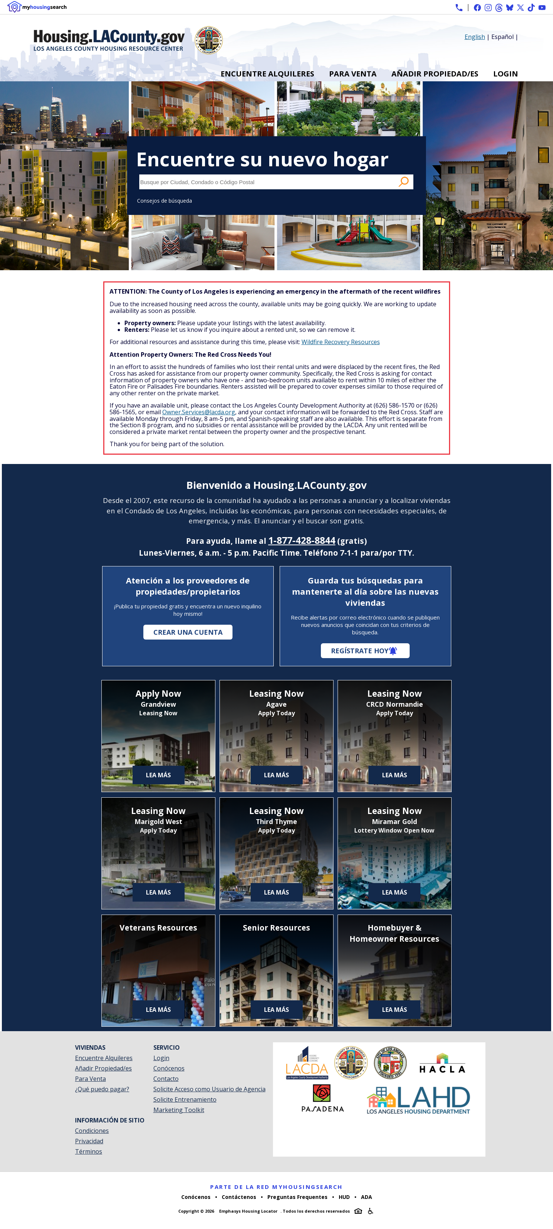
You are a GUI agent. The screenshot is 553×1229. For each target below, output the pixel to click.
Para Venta (353, 74)
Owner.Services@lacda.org (198, 412)
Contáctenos (239, 1196)
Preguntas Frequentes (297, 1196)
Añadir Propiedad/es (434, 74)
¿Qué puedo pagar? (102, 1089)
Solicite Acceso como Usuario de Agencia (209, 1089)
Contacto (166, 1079)
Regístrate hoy (359, 650)
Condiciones (92, 1131)
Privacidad (89, 1141)
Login (505, 74)
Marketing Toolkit (178, 1110)
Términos (88, 1151)
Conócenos (169, 1068)
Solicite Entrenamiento (185, 1099)
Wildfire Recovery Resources (341, 342)
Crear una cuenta (187, 632)
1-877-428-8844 (301, 540)
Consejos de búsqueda (164, 200)
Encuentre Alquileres (267, 74)
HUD (344, 1196)
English (475, 36)
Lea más (158, 775)
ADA (366, 1196)
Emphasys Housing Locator (248, 1211)
